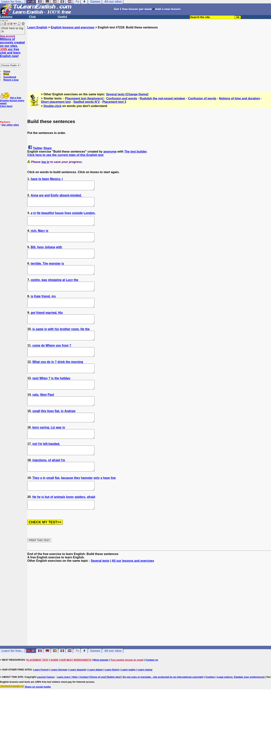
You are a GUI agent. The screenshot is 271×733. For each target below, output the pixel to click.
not (34, 470)
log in (45, 162)
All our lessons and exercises (133, 594)
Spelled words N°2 (86, 101)
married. (51, 326)
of (49, 489)
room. (75, 344)
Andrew (69, 434)
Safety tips (113, 710)
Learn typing (145, 703)
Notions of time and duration (239, 98)
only (97, 508)
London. (89, 216)
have (34, 178)
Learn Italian (95, 703)
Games (95, 684)
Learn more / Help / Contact (73, 710)
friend (40, 326)
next (35, 398)
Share (47, 148)
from (65, 362)
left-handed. (51, 470)
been (45, 178)
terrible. (36, 272)
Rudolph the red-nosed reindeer (162, 98)
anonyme (109, 151)
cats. (35, 416)
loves (70, 529)
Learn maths (128, 703)
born (35, 452)
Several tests (115, 94)
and (47, 197)
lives (68, 216)
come (36, 362)
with (59, 253)
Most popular (101, 693)
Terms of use (97, 710)
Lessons (6, 16)
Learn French (41, 703)
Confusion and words (121, 98)
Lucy (69, 290)
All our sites (113, 684)
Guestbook (9, 77)
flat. (57, 434)
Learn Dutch (112, 703)
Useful (62, 16)
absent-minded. (70, 197)
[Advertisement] (149, 55)
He (38, 216)
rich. (34, 235)
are (41, 197)
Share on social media (38, 720)
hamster (87, 508)
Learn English (37, 27)
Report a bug (10, 79)
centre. (35, 290)
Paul (51, 416)
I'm (40, 470)
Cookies (210, 710)
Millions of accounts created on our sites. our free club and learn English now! (12, 47)
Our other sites (10, 124)
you (58, 362)
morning (77, 380)
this (43, 434)
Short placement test (56, 101)
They (35, 508)
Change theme (136, 94)
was (44, 290)
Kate (37, 308)
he (39, 529)
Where (50, 362)
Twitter (38, 148)
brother (65, 344)
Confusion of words (202, 98)
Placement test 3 (114, 101)
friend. (46, 308)
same (39, 344)
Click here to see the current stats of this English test (65, 155)
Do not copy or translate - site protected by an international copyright (163, 710)
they (77, 508)
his (57, 344)
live (113, 508)
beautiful (47, 216)
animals (59, 529)
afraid (56, 489)
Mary (41, 235)
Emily (55, 197)
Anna (34, 197)
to (39, 178)
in (34, 216)
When (43, 398)
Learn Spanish (77, 703)
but (47, 529)
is (47, 235)
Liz (53, 452)
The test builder (135, 151)
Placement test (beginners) (84, 98)
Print (6, 74)
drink (61, 380)
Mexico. (55, 178)
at (63, 290)
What (36, 380)
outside (77, 216)
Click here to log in (12, 29)
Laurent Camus (46, 710)
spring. (45, 452)
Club (32, 16)
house (59, 216)
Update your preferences (249, 710)
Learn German (59, 703)
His (60, 326)
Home (6, 71)
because (67, 508)
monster (55, 272)
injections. (39, 489)
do (43, 362)
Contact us (151, 693)
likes (43, 416)
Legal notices (225, 710)
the (76, 290)
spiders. (80, 529)
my (53, 308)
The (45, 272)
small (36, 434)
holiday (65, 398)
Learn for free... (12, 684)
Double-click (52, 106)
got (33, 326)
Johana (50, 253)
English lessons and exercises (72, 27)
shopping (55, 290)
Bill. (33, 253)
